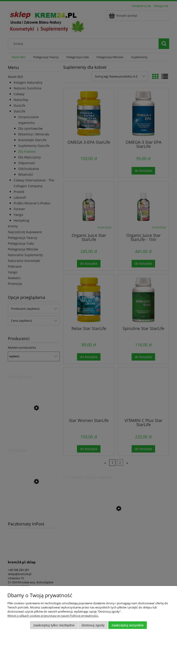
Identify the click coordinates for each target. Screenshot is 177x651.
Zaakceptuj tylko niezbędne (53, 625)
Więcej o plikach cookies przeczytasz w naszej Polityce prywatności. (53, 616)
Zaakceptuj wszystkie (128, 625)
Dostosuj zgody (93, 625)
